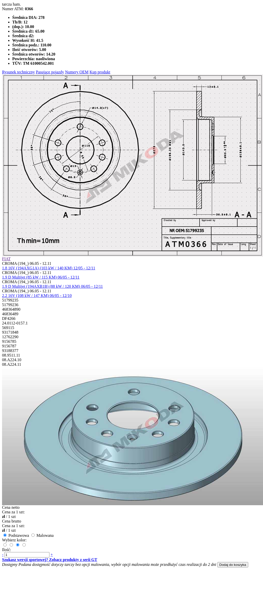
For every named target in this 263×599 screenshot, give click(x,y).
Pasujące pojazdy (50, 72)
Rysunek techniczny (18, 72)
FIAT (6, 259)
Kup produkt (99, 72)
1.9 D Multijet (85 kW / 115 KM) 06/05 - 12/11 (41, 277)
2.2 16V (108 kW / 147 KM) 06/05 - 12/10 (37, 295)
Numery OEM (76, 72)
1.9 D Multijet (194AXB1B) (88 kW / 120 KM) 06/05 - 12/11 (52, 286)
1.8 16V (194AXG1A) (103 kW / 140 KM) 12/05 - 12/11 (48, 268)
